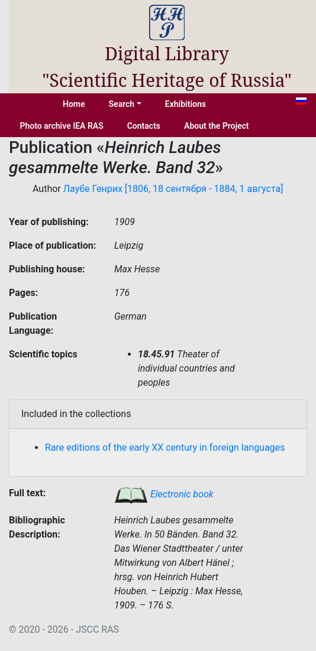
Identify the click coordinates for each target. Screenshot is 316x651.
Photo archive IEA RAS (61, 126)
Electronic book (164, 494)
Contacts (143, 126)
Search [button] (122, 104)
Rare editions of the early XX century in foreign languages (165, 447)
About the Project (216, 126)
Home (74, 104)
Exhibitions (185, 104)
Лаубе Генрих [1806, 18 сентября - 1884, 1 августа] (173, 188)
